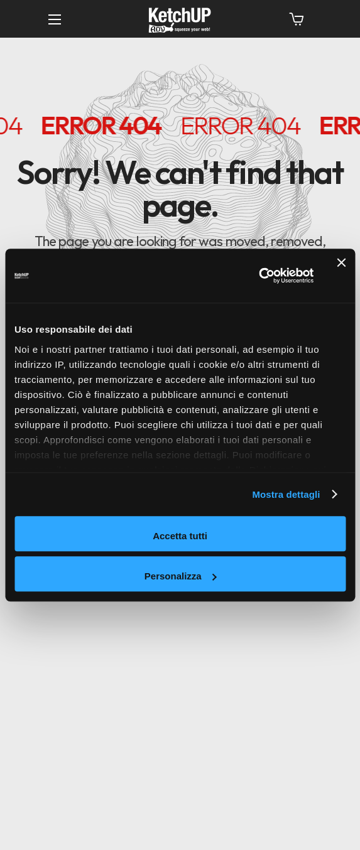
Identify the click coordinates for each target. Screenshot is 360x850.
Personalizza (181, 576)
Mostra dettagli (286, 494)
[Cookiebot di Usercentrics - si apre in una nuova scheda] (259, 276)
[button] (296, 19)
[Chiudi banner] (341, 275)
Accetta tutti (180, 535)
